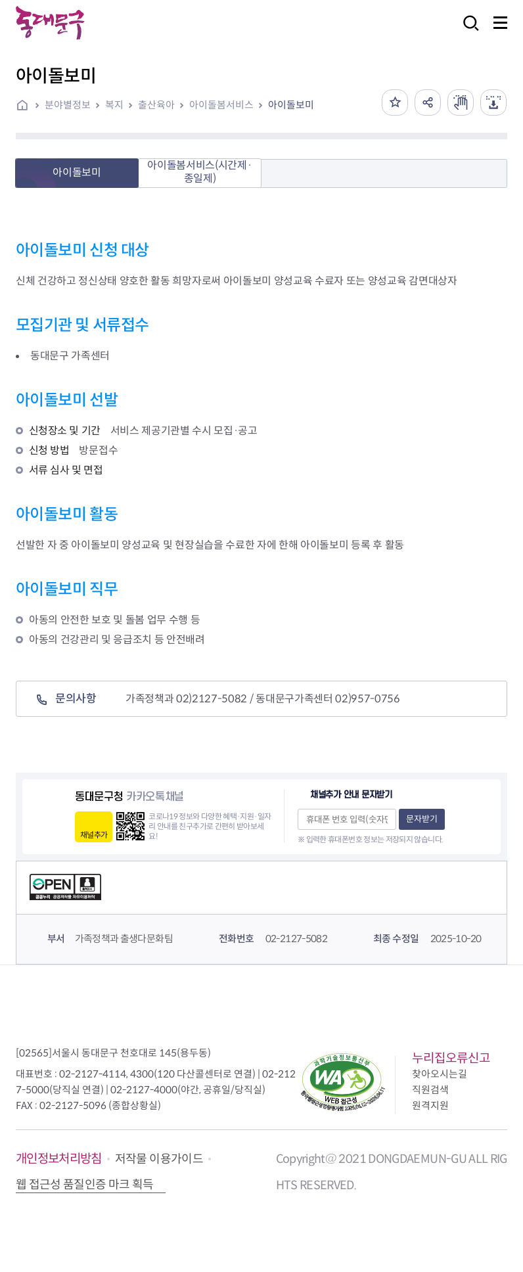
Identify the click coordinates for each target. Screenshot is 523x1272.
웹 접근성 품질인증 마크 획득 (85, 1184)
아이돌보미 (291, 105)
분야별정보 (68, 105)
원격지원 (430, 1105)
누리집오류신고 (451, 1058)
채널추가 (93, 835)
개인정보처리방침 (59, 1158)
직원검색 (430, 1089)
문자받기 (422, 819)
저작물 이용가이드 (159, 1159)
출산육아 (156, 105)
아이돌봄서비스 (221, 105)
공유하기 (428, 102)
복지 (114, 105)
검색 (467, 32)
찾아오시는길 (439, 1074)
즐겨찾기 (395, 102)
